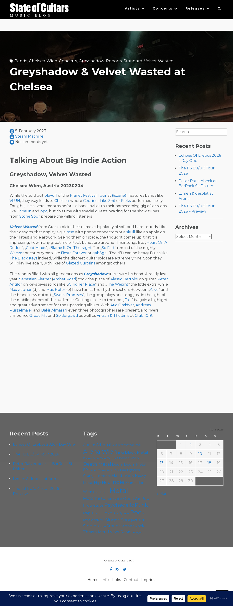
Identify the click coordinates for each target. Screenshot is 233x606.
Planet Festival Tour (88, 195)
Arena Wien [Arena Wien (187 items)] (100, 451)
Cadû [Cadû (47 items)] (96, 458)
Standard (133, 60)
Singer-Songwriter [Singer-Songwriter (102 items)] (125, 520)
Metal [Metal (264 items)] (118, 491)
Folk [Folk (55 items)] (116, 470)
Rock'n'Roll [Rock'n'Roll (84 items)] (93, 520)
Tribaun (24, 211)
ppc (43, 211)
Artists (132, 8)
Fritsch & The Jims (113, 315)
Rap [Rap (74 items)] (86, 513)
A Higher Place (81, 284)
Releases (195, 8)
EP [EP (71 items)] (85, 470)
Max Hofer (55, 289)
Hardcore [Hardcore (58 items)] (103, 476)
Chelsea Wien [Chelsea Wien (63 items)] (128, 458)
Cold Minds (36, 248)
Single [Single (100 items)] (89, 525)
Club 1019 (143, 315)
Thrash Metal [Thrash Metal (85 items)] (96, 531)
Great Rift (38, 315)
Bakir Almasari (54, 310)
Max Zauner (21, 289)
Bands (20, 60)
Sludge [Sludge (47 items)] (101, 526)
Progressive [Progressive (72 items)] (93, 505)
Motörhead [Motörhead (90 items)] (94, 498)
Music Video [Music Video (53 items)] (114, 498)
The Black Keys (23, 258)
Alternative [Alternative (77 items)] (106, 444)
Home (93, 580)
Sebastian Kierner (35, 279)
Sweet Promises (68, 295)
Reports (114, 60)
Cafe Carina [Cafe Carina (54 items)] (108, 458)
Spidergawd (67, 315)
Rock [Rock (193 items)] (137, 512)
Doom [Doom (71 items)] (117, 464)
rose (70, 232)
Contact (131, 580)
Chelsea (61, 201)
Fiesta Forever (74, 253)
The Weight (117, 284)
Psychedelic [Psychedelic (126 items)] (119, 505)
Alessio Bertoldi (124, 279)
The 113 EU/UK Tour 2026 (36, 454)
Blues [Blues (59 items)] (87, 458)
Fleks (126, 201)
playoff (50, 195)
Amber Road (64, 279)
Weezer (17, 253)
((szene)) (120, 195)
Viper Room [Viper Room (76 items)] (121, 532)
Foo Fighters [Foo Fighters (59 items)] (130, 470)
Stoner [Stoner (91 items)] (113, 525)
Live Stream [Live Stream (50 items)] (101, 492)
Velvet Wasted (159, 60)
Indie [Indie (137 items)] (117, 482)
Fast (128, 300)
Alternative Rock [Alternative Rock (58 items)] (130, 445)
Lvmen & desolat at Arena (36, 479)
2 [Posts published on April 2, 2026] (191, 445)
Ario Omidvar (122, 305)
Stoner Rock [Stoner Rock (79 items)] (132, 526)
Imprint (148, 580)
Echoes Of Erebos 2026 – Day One (44, 444)
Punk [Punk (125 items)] (141, 505)
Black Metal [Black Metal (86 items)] (136, 452)
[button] (219, 9)
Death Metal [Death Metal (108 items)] (97, 464)
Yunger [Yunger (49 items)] (137, 532)
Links (116, 580)
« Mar (162, 493)
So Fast (108, 248)
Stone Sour (29, 216)
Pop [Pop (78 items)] (145, 498)
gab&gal (100, 253)
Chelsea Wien (43, 60)
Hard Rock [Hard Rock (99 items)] (123, 475)
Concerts (162, 8)
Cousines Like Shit (99, 201)
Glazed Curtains (80, 263)
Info (105, 580)
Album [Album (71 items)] (89, 445)
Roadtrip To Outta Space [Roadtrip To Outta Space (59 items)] (110, 513)
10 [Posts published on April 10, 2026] (200, 454)
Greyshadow (91, 60)
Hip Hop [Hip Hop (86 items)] (102, 482)
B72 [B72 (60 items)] (121, 452)
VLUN (15, 201)
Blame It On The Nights (71, 248)
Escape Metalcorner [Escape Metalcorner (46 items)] (100, 470)
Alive (154, 289)
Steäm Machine (29, 136)
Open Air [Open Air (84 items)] (131, 498)
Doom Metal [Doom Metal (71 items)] (135, 464)
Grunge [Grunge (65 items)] (89, 476)
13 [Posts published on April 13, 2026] (162, 463)
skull (130, 232)
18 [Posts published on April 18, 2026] (209, 463)
